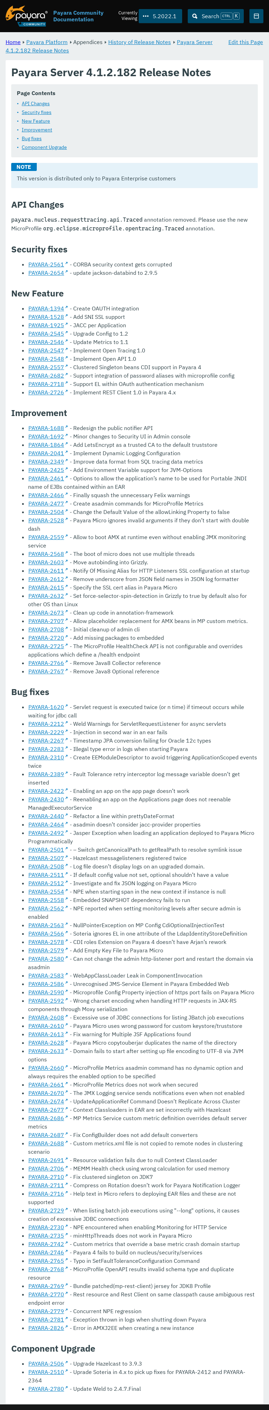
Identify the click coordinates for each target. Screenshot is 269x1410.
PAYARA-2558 (46, 900)
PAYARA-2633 (46, 1051)
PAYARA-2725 (46, 646)
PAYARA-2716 (46, 1193)
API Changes (36, 104)
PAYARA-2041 (46, 453)
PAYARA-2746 (46, 1252)
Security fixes (36, 112)
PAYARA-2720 (46, 638)
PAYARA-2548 (46, 359)
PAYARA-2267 (46, 740)
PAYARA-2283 (46, 749)
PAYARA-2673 (46, 612)
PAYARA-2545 (46, 333)
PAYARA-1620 (46, 707)
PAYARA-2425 (46, 470)
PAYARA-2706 (46, 1168)
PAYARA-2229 (46, 732)
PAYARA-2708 (46, 629)
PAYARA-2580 (46, 958)
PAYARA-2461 (46, 478)
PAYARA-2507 (46, 858)
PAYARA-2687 (46, 1135)
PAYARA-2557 (46, 367)
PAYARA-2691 (46, 1160)
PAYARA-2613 (46, 1034)
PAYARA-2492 (46, 833)
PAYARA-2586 (46, 984)
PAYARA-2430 (46, 799)
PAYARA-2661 (46, 1084)
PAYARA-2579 (46, 950)
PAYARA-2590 (46, 992)
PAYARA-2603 (46, 562)
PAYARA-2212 (46, 724)
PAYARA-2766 (46, 663)
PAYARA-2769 (46, 1286)
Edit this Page (245, 41)
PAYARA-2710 (46, 1177)
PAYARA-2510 (46, 1372)
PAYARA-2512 (46, 883)
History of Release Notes (139, 41)
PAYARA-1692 (46, 436)
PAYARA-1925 (46, 325)
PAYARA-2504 (46, 512)
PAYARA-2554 (46, 891)
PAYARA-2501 (46, 849)
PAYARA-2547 (46, 350)
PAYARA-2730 (46, 1227)
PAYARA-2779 (46, 1311)
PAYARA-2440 (46, 816)
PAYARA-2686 (46, 1118)
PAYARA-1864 (46, 445)
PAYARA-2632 (46, 596)
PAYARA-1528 (46, 317)
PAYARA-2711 (46, 1185)
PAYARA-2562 (46, 908)
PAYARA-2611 (46, 570)
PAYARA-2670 (46, 1093)
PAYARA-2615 (46, 587)
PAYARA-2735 (46, 1235)
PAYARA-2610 (46, 1026)
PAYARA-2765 (46, 1261)
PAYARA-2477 (46, 503)
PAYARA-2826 (46, 1328)
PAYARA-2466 (46, 495)
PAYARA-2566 (46, 933)
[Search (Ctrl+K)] (216, 16)
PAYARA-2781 (46, 1319)
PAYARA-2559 (46, 537)
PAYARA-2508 (46, 866)
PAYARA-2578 (46, 942)
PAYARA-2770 (46, 1294)
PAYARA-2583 (46, 975)
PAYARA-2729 (46, 1210)
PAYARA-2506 (46, 1363)
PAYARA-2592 (46, 1000)
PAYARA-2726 (46, 392)
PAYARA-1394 (46, 308)
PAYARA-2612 (46, 579)
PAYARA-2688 (46, 1143)
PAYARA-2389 (46, 774)
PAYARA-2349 (46, 461)
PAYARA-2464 (46, 824)
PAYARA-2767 (46, 671)
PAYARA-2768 (46, 1269)
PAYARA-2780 (46, 1389)
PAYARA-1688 (46, 428)
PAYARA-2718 (46, 384)
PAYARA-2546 (46, 342)
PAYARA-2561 (46, 264)
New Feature (36, 121)
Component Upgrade (44, 147)
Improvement (37, 130)
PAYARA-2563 (46, 925)
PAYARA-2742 (46, 1244)
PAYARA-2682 (46, 375)
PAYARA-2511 (46, 875)
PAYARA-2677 (46, 1110)
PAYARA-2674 (46, 1101)
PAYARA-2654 (46, 273)
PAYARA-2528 (46, 520)
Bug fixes (32, 139)
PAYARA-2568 (46, 554)
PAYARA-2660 (46, 1068)
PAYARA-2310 (46, 757)
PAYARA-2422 (46, 791)
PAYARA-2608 (46, 1017)
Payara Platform (47, 41)
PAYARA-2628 (46, 1042)
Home (13, 41)
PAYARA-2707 (46, 621)
